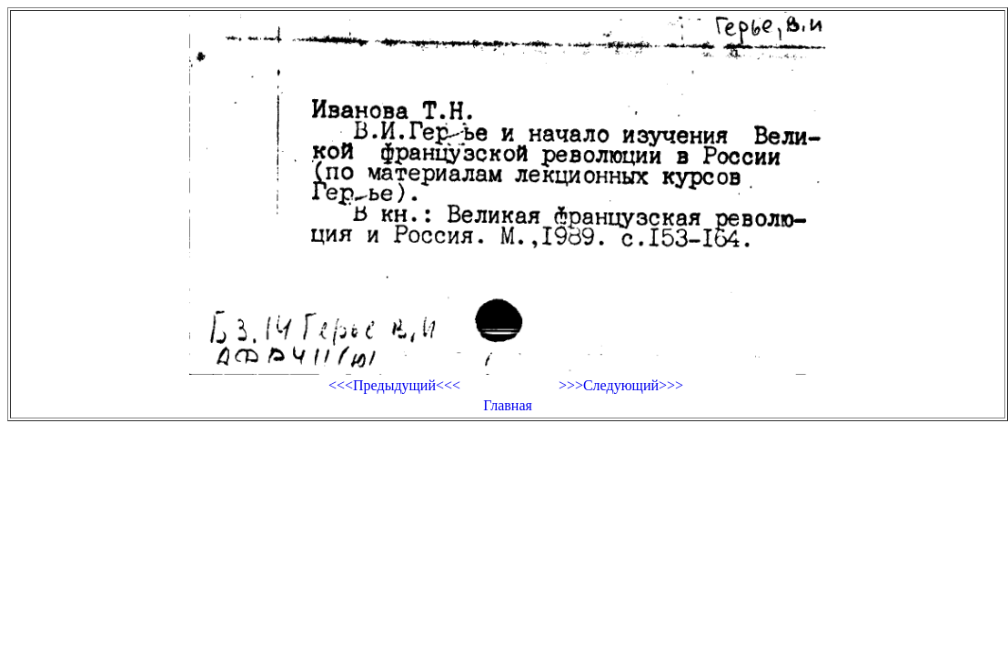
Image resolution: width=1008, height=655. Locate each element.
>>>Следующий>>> (621, 385)
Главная (507, 405)
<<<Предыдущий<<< (394, 385)
